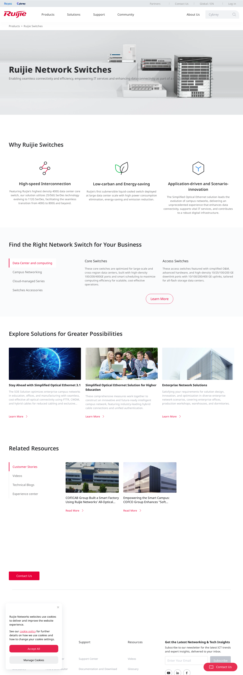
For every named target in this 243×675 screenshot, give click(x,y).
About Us (193, 14)
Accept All (34, 649)
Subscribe (220, 660)
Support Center (88, 659)
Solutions (73, 14)
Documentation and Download (98, 669)
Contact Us (181, 3)
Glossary (133, 669)
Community (125, 14)
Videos (132, 659)
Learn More (160, 298)
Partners (155, 3)
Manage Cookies (33, 660)
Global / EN (207, 3)
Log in (232, 3)
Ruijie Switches (33, 26)
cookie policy (28, 631)
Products (48, 14)
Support (99, 14)
